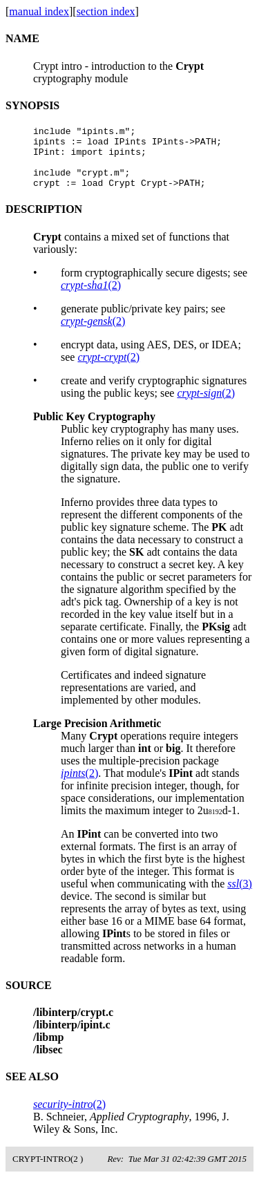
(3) (239, 896)
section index (106, 11)
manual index (39, 11)
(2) (91, 297)
